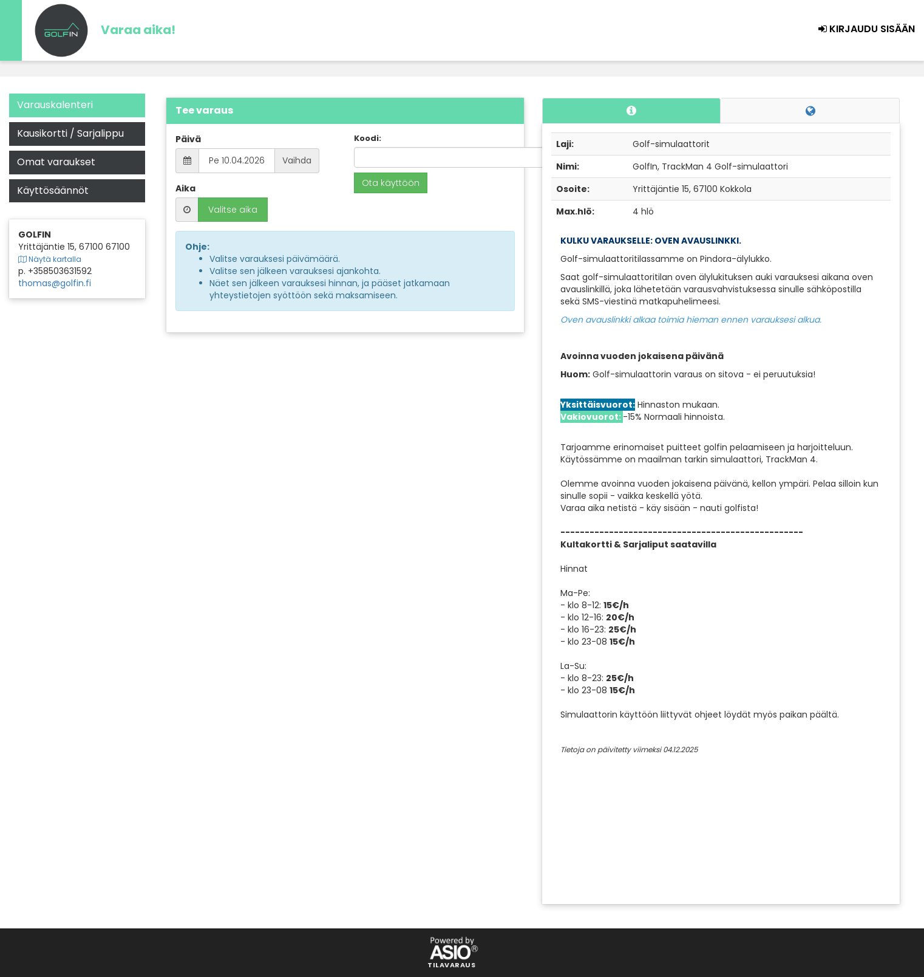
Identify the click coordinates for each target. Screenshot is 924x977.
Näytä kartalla (49, 259)
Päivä (188, 139)
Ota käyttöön (391, 183)
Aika (185, 188)
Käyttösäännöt (53, 190)
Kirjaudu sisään (866, 29)
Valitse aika (232, 210)
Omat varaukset (56, 162)
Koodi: (367, 138)
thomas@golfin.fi (54, 283)
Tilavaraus (451, 965)
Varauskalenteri (55, 105)
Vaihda (296, 160)
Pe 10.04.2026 (237, 160)
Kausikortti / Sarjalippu (70, 133)
